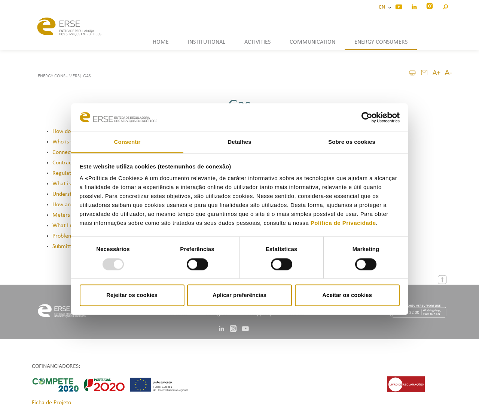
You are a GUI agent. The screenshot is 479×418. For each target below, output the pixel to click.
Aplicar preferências (239, 295)
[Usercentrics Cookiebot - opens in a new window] (367, 117)
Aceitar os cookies (347, 295)
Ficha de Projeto (51, 403)
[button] (445, 6)
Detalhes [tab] (239, 142)
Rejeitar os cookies (132, 295)
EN (383, 7)
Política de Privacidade (343, 223)
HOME (161, 42)
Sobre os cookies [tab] (351, 142)
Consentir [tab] (127, 142)
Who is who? (67, 142)
